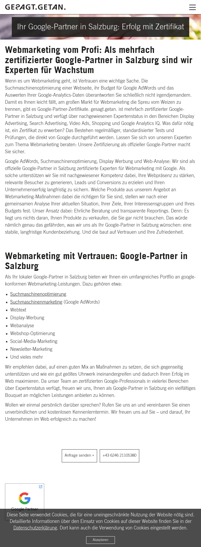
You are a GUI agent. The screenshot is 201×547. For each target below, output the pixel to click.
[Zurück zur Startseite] (35, 6)
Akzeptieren (100, 539)
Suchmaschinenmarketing (36, 302)
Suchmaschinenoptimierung (38, 294)
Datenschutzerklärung (35, 528)
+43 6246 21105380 (119, 455)
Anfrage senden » (79, 455)
